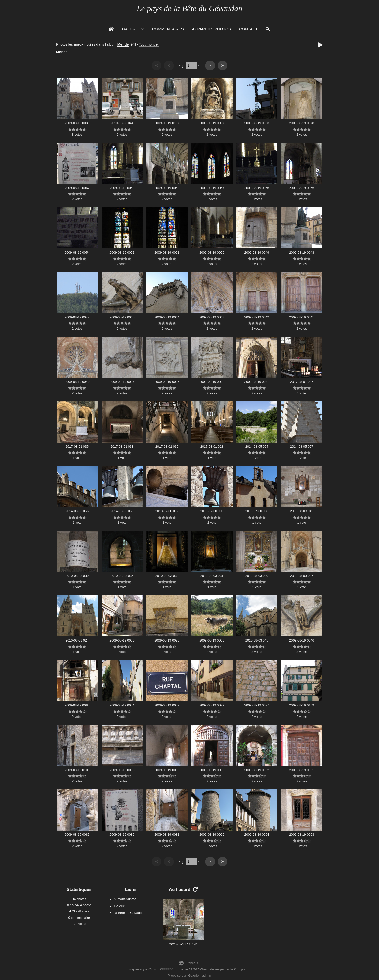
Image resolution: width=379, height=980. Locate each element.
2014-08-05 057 (301, 446)
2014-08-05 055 (122, 511)
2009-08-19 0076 (166, 640)
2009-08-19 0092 (256, 770)
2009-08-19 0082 (166, 705)
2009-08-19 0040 (77, 382)
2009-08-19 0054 (77, 252)
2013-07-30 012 (166, 511)
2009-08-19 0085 (77, 705)
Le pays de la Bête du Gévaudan (189, 8)
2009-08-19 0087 (77, 834)
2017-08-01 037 (301, 382)
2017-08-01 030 (166, 446)
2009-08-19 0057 (211, 188)
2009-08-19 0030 (211, 640)
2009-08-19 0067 (77, 188)
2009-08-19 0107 (166, 123)
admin (206, 975)
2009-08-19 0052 (121, 252)
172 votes (79, 924)
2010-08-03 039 (77, 576)
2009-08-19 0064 (256, 834)
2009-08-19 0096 (166, 770)
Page (181, 65)
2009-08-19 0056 (256, 188)
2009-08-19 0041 (301, 317)
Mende (123, 44)
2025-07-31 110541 (183, 944)
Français (188, 963)
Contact (248, 29)
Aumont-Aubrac (125, 899)
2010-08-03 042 (301, 511)
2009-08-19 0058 (166, 188)
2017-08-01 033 (122, 446)
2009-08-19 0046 (301, 640)
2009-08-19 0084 (121, 705)
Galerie (130, 29)
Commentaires (168, 29)
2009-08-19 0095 (211, 770)
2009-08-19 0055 (301, 188)
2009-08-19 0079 (211, 705)
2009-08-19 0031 (256, 382)
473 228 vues (79, 911)
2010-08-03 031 (211, 576)
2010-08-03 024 (77, 640)
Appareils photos (211, 29)
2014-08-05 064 (256, 446)
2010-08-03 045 (256, 640)
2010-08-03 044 (122, 123)
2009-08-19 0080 (121, 640)
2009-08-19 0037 (121, 382)
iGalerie (119, 906)
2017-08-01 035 (77, 446)
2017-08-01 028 (211, 446)
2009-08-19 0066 (211, 834)
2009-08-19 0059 (121, 188)
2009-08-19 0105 (77, 770)
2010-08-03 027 (301, 576)
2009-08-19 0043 (211, 317)
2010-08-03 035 (122, 576)
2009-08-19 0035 (166, 382)
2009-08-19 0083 (256, 123)
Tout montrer (149, 44)
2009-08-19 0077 (256, 705)
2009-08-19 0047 (77, 317)
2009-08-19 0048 (301, 252)
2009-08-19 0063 (301, 834)
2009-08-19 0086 (121, 834)
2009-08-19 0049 (256, 252)
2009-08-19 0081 (166, 834)
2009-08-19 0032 (211, 382)
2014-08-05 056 (77, 511)
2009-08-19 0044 (166, 317)
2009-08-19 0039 (77, 123)
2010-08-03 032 (166, 576)
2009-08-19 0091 (301, 770)
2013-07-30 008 (256, 511)
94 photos (79, 899)
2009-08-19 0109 (301, 705)
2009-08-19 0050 (211, 252)
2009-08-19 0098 (121, 770)
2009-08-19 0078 (301, 123)
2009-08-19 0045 (121, 317)
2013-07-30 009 (211, 511)
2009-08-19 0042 (256, 317)
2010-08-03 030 (256, 576)
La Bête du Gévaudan (129, 913)
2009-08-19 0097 (211, 123)
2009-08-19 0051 (166, 252)
